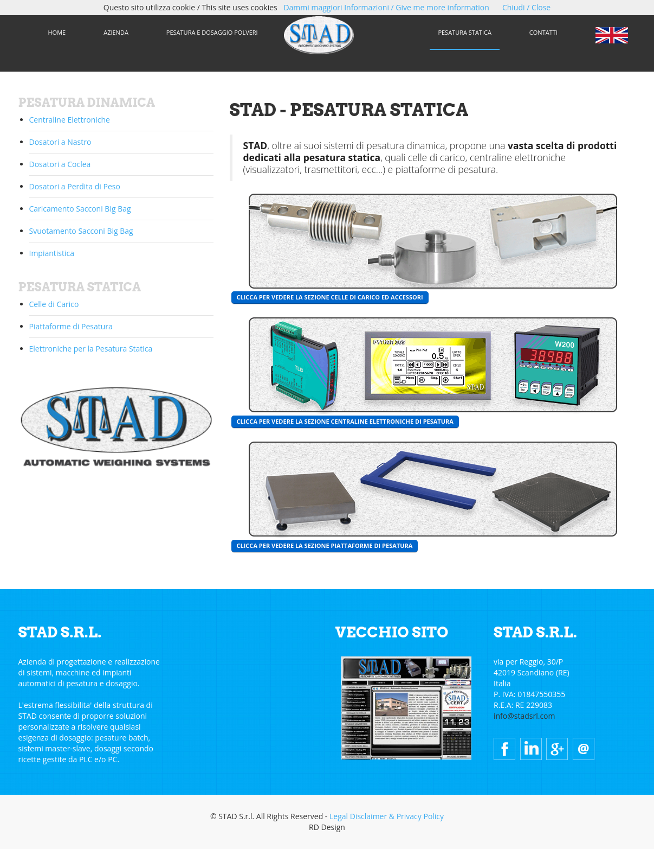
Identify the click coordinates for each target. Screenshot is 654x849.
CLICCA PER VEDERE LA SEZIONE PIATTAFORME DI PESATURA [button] (325, 545)
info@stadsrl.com (524, 716)
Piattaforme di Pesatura (71, 326)
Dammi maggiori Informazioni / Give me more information (386, 7)
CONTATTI (543, 32)
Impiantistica (52, 253)
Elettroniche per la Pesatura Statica (91, 348)
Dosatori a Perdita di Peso (74, 186)
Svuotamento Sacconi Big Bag (81, 231)
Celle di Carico (54, 304)
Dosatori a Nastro (60, 142)
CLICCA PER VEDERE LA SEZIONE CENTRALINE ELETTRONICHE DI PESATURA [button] (345, 421)
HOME (57, 32)
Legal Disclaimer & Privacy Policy (386, 816)
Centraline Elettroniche (69, 119)
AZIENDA (115, 32)
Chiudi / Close (526, 7)
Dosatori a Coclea (60, 164)
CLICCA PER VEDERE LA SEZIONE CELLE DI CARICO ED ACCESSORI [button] (330, 297)
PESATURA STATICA (464, 32)
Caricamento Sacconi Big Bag (80, 208)
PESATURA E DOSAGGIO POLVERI (212, 32)
